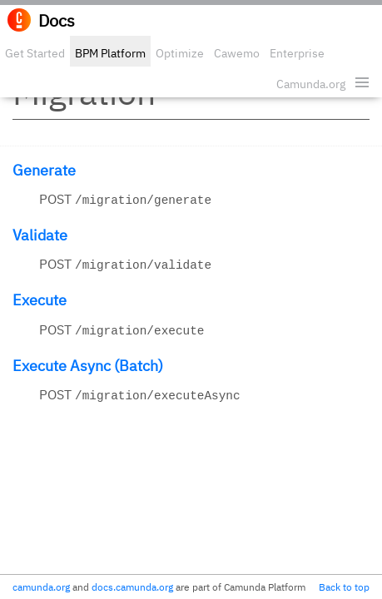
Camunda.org (310, 84)
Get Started (35, 53)
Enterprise (297, 53)
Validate (39, 235)
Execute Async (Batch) (87, 365)
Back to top (344, 587)
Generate (44, 170)
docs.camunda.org (132, 587)
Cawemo (237, 53)
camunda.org (41, 587)
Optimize (180, 53)
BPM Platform (110, 53)
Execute (39, 299)
